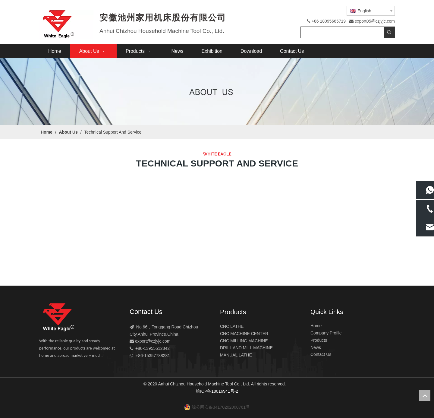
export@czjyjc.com (153, 341)
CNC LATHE (232, 326)
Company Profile (326, 333)
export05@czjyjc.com (375, 21)
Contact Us (320, 354)
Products (318, 340)
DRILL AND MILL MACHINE (246, 347)
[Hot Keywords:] (389, 32)
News (315, 347)
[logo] (58, 317)
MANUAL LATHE (236, 355)
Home (316, 325)
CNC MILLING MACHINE (244, 340)
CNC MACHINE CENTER (244, 333)
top (424, 395)
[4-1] (217, 91)
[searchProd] (342, 32)
